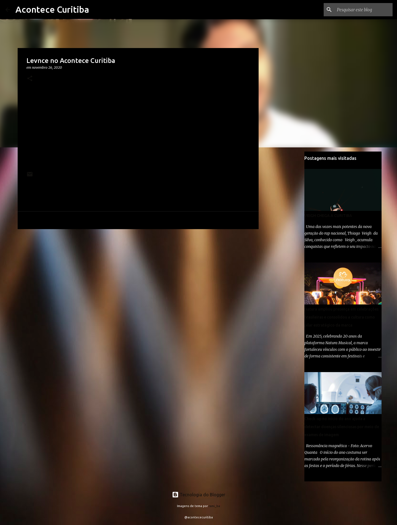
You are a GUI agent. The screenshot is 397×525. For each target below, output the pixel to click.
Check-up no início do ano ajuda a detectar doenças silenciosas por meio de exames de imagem (341, 427)
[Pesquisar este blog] (364, 9)
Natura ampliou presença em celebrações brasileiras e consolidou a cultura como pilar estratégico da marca (341, 317)
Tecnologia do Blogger (198, 494)
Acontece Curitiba (52, 9)
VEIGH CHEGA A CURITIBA (328, 215)
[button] (29, 79)
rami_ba (214, 506)
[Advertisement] (138, 276)
